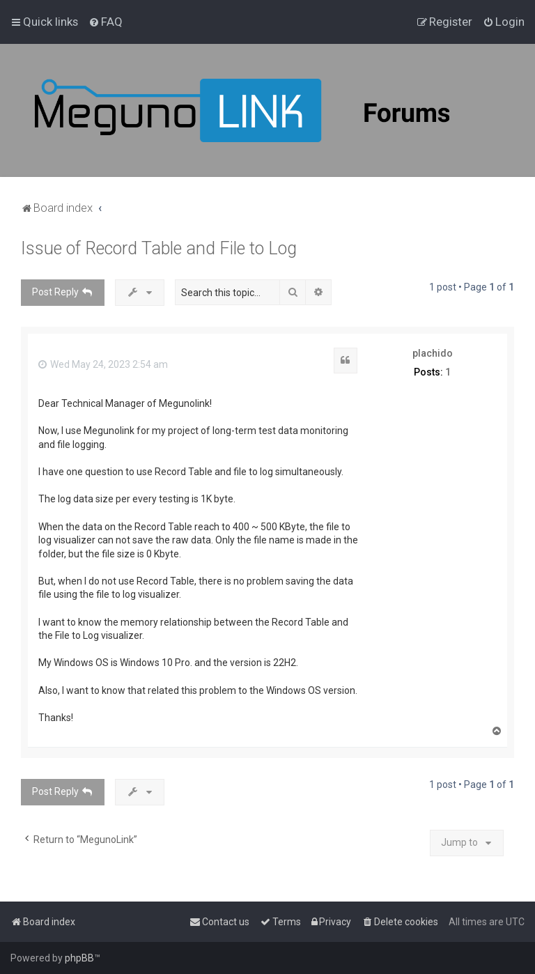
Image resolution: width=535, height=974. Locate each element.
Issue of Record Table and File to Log (159, 248)
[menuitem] (105, 21)
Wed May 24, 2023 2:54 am (103, 364)
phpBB (79, 958)
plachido (432, 353)
